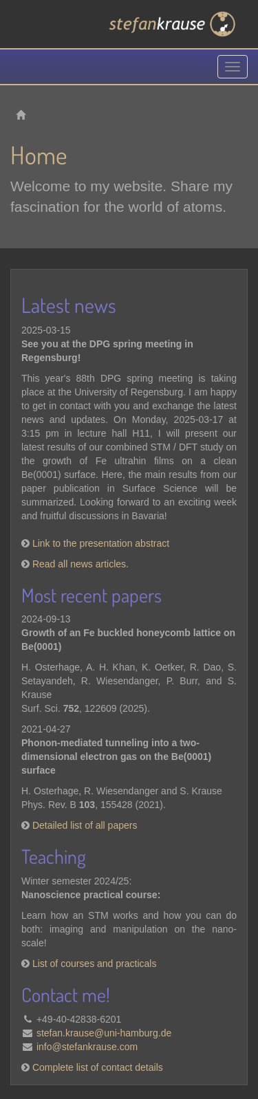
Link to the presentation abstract (100, 543)
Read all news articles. (80, 563)
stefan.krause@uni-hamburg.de (103, 1032)
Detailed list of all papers (85, 825)
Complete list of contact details (97, 1067)
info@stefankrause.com (87, 1046)
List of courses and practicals (94, 963)
